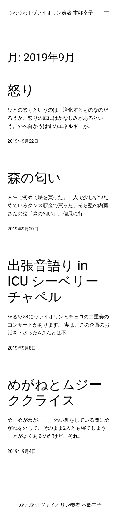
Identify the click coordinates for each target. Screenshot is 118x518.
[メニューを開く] (106, 13)
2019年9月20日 (23, 228)
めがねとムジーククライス (55, 392)
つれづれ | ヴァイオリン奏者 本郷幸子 (50, 13)
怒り (21, 90)
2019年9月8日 (22, 347)
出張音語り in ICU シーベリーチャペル (53, 281)
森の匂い (34, 177)
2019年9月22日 (23, 141)
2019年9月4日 (22, 451)
